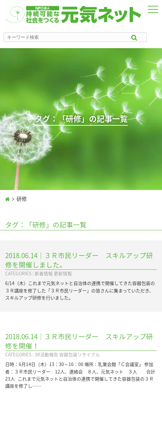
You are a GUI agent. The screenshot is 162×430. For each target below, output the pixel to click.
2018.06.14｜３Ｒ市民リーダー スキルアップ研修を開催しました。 (79, 260)
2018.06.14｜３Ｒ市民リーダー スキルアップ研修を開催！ (79, 341)
